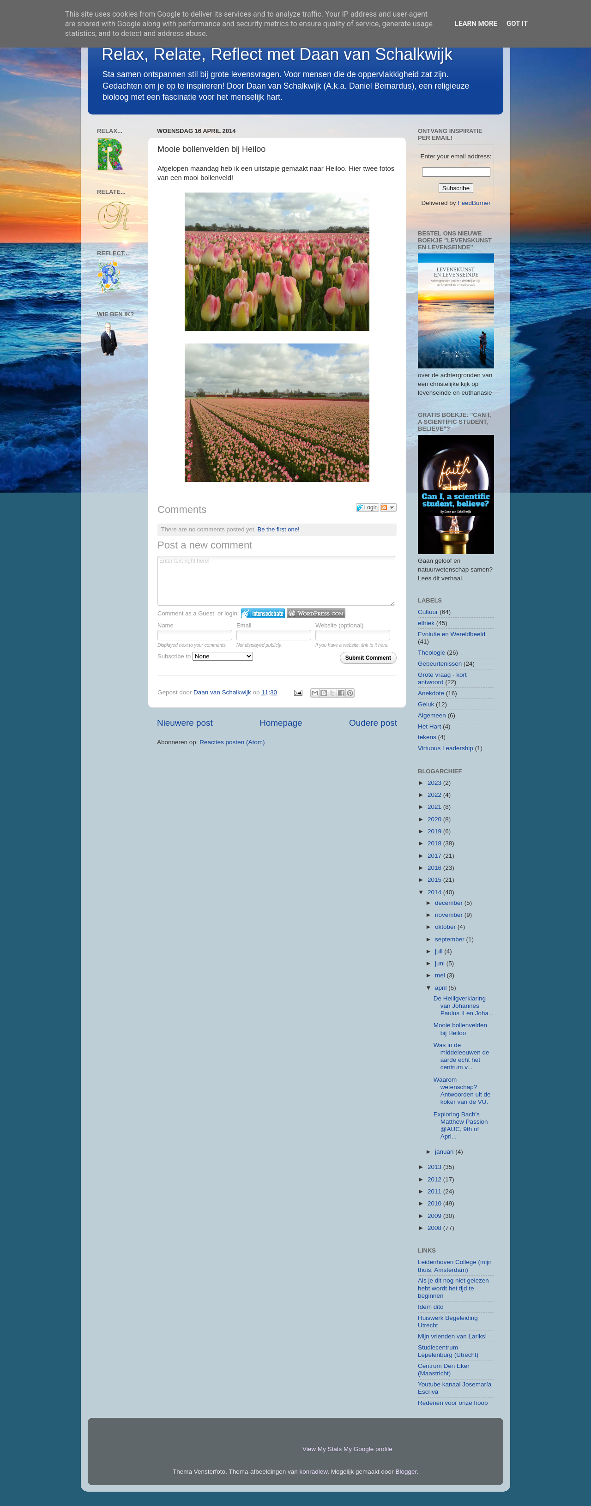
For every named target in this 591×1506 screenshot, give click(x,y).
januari (445, 1151)
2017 (435, 855)
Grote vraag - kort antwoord (442, 678)
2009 (435, 1215)
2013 (435, 1166)
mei (441, 975)
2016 (435, 867)
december (449, 902)
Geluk (426, 704)
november (449, 914)
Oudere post (373, 723)
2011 (435, 1191)
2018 (435, 843)
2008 (435, 1227)
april (441, 987)
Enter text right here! (276, 581)
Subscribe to (205, 656)
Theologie (431, 652)
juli (439, 951)
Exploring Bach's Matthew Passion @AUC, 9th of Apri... (461, 1125)
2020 (435, 819)
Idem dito (431, 1306)
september (450, 939)
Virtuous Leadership (445, 748)
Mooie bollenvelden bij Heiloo (460, 1029)
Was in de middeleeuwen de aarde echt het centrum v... (461, 1056)
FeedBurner (474, 202)
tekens (427, 737)
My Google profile (368, 1449)
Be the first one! (279, 529)
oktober (446, 926)
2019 (435, 831)
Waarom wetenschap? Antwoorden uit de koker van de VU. (462, 1091)
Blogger (405, 1471)
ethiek (426, 623)
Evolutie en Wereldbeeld (451, 634)
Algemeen (432, 715)
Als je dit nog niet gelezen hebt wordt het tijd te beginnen (453, 1288)
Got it (517, 23)
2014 (435, 892)
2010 (435, 1203)
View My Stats (322, 1449)
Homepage (280, 723)
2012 (435, 1179)
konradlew (314, 1471)
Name (165, 625)
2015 (435, 879)
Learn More (476, 23)
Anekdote (431, 693)
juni (440, 963)
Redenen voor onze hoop (453, 1402)
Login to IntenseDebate (263, 613)
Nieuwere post (185, 723)
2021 (435, 806)
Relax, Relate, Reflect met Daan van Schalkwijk (277, 54)
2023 (435, 782)
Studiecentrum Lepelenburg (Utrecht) (448, 1351)
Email (244, 625)
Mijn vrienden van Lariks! (452, 1336)
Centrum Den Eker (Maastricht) (444, 1369)
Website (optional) (339, 625)
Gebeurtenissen (440, 663)
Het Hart (429, 726)
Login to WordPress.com (316, 613)
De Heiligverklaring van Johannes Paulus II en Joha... (464, 1006)
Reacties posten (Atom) (232, 742)
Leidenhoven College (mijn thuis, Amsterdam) (455, 1266)
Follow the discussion (388, 507)
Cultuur (428, 611)
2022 (435, 794)
